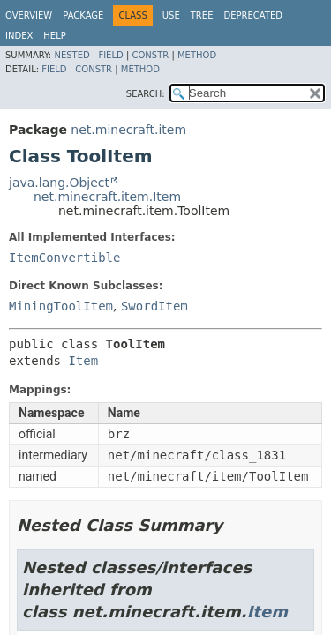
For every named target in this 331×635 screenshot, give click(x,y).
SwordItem (154, 306)
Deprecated (252, 15)
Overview (28, 15)
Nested (71, 55)
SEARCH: (145, 94)
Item (83, 361)
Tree (202, 15)
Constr (150, 55)
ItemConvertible (64, 257)
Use (171, 15)
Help (54, 36)
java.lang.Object (59, 183)
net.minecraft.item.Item (107, 197)
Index (19, 36)
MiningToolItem (61, 306)
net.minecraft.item (128, 130)
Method (196, 55)
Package (83, 15)
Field (110, 55)
